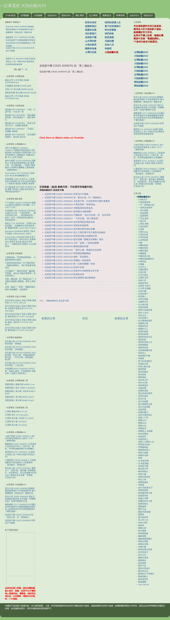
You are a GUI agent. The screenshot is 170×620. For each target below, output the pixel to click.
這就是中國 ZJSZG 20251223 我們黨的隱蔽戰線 (67, 253)
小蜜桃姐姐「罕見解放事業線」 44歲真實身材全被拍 (20, 258)
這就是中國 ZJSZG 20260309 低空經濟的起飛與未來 (70, 222)
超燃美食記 (90, 26)
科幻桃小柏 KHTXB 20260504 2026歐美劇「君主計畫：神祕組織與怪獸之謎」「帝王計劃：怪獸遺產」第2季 (20, 356)
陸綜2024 (65, 15)
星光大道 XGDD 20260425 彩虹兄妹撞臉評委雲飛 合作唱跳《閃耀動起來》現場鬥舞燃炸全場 (20, 498)
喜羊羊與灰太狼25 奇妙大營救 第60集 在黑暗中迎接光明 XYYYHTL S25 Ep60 (20, 308)
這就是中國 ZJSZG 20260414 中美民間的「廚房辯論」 (71, 204)
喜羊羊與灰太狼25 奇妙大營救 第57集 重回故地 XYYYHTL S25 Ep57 (20, 329)
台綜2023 (134, 15)
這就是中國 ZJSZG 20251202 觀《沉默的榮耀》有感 (70, 264)
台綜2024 (51, 15)
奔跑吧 (108, 48)
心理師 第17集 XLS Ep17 (16, 422)
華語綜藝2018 (141, 86)
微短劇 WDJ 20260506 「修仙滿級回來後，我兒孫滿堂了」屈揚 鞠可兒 (20, 117)
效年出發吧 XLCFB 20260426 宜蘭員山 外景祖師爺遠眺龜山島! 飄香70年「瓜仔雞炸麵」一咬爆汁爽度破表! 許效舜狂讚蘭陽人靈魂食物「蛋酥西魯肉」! (20, 165)
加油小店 (109, 44)
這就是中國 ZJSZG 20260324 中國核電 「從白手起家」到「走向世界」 (79, 215)
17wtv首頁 (10, 15)
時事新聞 (120, 15)
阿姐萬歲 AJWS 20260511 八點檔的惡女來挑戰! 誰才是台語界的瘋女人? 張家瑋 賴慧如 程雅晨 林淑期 (20, 181)
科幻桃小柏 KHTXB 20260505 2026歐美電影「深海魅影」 (20, 348)
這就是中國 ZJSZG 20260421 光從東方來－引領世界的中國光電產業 (77, 201)
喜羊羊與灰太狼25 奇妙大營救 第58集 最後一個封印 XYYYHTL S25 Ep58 (20, 322)
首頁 (85, 318)
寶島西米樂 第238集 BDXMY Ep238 (20, 93)
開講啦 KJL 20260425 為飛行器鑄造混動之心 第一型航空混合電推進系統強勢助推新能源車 (149, 131)
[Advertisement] (62, 38)
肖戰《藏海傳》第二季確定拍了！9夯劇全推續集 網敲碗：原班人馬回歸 (20, 281)
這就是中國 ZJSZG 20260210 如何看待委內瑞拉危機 (70, 229)
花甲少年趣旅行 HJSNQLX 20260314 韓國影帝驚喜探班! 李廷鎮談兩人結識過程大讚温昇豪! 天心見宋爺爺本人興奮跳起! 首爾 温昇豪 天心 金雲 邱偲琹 (20, 152)
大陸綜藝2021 (141, 71)
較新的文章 (48, 318)
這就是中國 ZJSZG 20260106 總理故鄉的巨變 (66, 246)
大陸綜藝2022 (141, 63)
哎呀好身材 (90, 22)
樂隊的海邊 (90, 48)
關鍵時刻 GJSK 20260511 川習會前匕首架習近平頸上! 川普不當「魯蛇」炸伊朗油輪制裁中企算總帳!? (20, 446)
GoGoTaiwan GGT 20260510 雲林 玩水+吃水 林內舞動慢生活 (19, 174)
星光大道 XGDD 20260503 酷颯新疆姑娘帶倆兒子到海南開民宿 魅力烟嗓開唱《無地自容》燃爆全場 (20, 490)
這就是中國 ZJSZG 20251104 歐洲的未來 (64, 274)
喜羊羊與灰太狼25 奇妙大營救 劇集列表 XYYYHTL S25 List (20, 301)
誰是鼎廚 (109, 37)
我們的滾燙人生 (113, 22)
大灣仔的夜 (90, 52)
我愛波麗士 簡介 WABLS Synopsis (20, 388)
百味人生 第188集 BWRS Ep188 (19, 89)
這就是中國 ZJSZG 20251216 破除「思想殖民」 (67, 257)
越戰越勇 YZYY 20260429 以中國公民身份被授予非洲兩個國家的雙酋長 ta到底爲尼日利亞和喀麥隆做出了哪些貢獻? (20, 508)
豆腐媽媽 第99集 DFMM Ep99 (18, 86)
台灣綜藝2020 (141, 74)
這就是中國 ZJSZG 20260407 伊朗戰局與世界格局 (69, 208)
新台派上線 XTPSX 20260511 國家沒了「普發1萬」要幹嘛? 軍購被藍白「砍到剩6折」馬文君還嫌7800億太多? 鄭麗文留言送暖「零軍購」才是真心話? (20, 473)
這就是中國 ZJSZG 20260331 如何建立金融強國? (68, 211)
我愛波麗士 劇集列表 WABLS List (19, 384)
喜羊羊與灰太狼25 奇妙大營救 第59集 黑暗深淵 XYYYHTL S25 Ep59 (20, 315)
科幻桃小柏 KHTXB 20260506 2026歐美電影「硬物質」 (20, 342)
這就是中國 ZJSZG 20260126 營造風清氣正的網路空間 (71, 236)
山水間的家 (90, 41)
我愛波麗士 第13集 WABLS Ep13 (19, 400)
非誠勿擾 (109, 41)
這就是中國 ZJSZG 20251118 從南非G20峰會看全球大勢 (72, 271)
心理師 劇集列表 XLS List (16, 411)
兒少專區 (93, 15)
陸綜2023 (148, 15)
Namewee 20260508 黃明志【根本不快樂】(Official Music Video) (20, 232)
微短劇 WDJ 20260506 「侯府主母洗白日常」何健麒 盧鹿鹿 (20, 124)
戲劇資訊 (107, 15)
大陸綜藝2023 (141, 56)
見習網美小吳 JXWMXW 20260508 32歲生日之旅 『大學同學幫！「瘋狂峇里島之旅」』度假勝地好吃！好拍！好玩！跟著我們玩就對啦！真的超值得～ (20, 215)
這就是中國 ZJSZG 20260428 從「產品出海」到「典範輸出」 (74, 197)
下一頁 (24, 69)
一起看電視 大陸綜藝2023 (23, 6)
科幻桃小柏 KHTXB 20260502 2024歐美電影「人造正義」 (20, 364)
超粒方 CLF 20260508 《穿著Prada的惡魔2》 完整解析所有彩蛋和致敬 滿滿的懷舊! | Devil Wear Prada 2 (20, 225)
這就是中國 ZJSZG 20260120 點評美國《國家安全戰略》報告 (74, 239)
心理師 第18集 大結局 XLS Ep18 (19, 418)
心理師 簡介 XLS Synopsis (16, 415)
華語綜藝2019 (141, 82)
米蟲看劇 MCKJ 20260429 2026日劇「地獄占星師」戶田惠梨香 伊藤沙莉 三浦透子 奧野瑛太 (20, 371)
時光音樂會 (110, 30)
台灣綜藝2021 (141, 67)
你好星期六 (90, 33)
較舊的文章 (121, 318)
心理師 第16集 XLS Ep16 (16, 425)
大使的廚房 (90, 44)
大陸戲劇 (38, 15)
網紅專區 (79, 15)
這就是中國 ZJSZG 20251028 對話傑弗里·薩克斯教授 (70, 278)
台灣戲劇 (24, 15)
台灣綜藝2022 (141, 60)
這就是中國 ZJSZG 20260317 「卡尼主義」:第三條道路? (72, 218)
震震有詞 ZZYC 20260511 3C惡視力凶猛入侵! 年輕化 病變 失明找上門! (20, 454)
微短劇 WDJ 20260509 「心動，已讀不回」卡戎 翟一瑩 (20, 110)
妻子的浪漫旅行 (113, 26)
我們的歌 (109, 33)
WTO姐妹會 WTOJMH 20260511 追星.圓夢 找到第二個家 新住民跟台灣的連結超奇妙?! (20, 189)
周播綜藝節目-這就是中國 (57, 301)
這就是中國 (90, 37)
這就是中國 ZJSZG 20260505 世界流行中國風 (66, 194)
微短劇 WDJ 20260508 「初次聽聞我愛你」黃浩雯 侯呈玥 (20, 136)
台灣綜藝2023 (141, 52)
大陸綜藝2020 (141, 78)
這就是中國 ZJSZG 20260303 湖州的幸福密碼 (66, 225)
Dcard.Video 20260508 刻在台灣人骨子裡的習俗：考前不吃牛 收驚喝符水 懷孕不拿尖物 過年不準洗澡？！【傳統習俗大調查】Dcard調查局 (20, 241)
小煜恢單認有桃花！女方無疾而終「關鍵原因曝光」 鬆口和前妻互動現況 (20, 265)
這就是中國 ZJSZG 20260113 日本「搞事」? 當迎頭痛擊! (72, 243)
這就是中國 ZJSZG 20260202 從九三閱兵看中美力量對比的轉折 (75, 232)
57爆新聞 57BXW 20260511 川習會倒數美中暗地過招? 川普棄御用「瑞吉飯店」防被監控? (20, 462)
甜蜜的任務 (90, 30)
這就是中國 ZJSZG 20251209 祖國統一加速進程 (67, 260)
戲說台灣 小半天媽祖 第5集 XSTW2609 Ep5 (17, 97)
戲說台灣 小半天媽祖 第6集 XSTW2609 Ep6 (17, 81)
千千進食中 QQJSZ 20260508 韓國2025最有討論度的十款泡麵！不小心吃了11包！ (20, 205)
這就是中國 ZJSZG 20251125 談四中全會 (64, 267)
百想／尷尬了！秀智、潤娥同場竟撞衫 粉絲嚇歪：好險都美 (20, 288)
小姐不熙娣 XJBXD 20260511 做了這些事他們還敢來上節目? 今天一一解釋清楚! (20, 438)
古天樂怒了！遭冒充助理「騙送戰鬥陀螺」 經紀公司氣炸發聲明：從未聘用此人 (20, 273)
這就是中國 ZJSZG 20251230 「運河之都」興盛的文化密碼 (73, 250)
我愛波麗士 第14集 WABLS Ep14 (19, 397)
